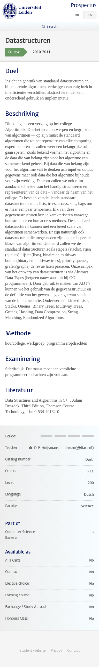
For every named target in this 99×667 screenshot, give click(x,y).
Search (52, 26)
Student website (32, 650)
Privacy (56, 650)
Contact (73, 650)
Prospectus (83, 5)
